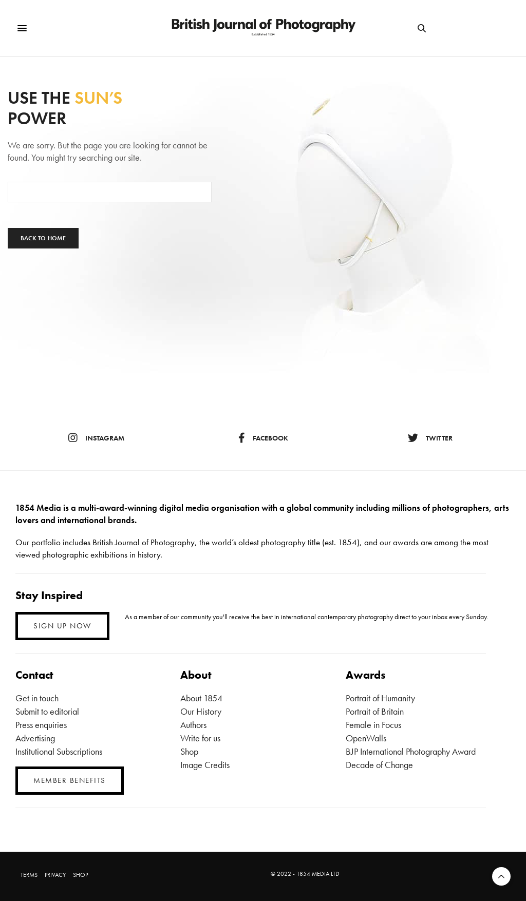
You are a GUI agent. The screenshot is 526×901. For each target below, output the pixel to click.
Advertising (35, 738)
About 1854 (201, 698)
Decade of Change (379, 765)
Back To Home (43, 238)
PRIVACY (55, 875)
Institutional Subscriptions (58, 751)
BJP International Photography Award (411, 751)
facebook (263, 438)
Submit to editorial (47, 711)
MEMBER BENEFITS (69, 780)
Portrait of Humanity (380, 698)
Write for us (200, 738)
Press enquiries (41, 725)
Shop (189, 751)
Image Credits (205, 765)
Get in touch (37, 698)
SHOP (80, 875)
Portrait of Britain (375, 711)
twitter (430, 438)
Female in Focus (373, 725)
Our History (200, 711)
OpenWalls (366, 738)
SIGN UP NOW (62, 626)
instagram (96, 438)
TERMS (29, 875)
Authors (193, 725)
